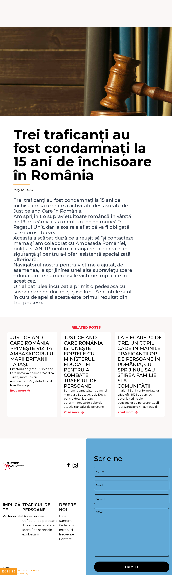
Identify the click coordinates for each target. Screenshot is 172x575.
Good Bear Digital (22, 573)
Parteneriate (12, 516)
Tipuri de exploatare (38, 525)
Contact (65, 539)
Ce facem (66, 525)
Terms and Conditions (28, 570)
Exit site (8, 571)
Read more (20, 390)
